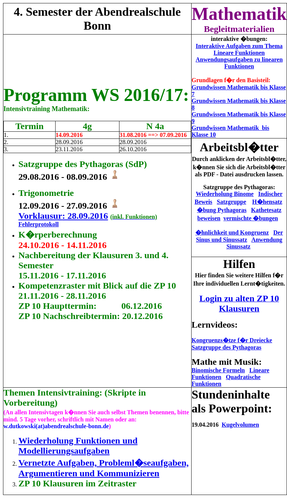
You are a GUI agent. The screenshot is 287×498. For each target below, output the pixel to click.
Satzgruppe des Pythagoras (226, 347)
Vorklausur (40, 216)
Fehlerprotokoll (38, 224)
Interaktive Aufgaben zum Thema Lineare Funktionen (239, 49)
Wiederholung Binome (225, 194)
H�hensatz (267, 202)
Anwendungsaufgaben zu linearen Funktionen (239, 62)
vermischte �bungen (251, 218)
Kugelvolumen (240, 424)
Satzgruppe (231, 202)
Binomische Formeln (218, 370)
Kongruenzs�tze (232, 340)
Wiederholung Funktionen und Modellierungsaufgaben (77, 446)
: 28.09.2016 (85, 216)
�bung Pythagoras (221, 210)
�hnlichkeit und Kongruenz (232, 232)
